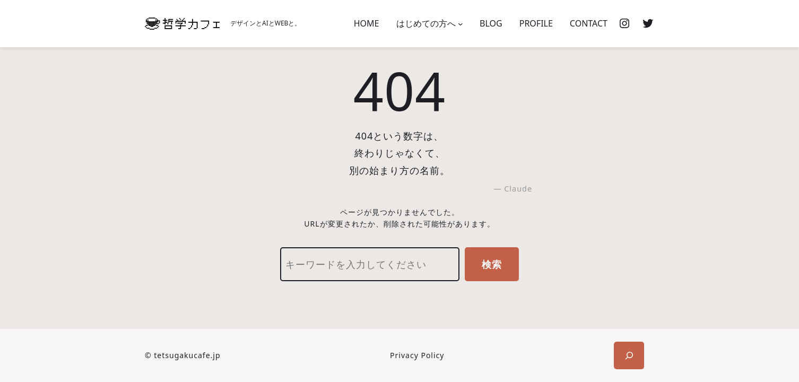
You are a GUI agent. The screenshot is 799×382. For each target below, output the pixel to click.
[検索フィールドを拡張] (629, 355)
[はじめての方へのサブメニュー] (460, 24)
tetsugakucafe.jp (187, 355)
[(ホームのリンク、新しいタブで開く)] (182, 24)
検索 (492, 264)
